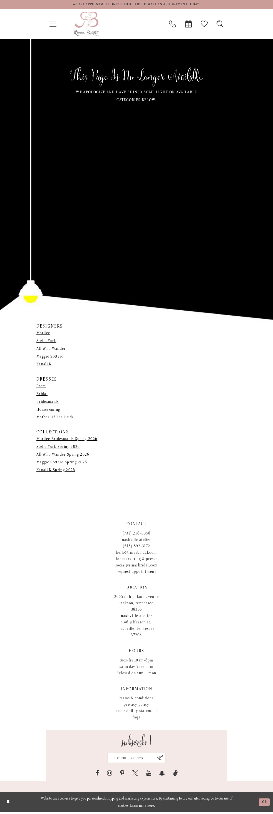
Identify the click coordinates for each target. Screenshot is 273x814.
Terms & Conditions (137, 698)
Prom (41, 386)
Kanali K (44, 365)
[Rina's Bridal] (86, 25)
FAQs (136, 718)
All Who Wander (51, 349)
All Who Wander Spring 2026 (63, 455)
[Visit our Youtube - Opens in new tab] (148, 775)
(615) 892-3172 (136, 547)
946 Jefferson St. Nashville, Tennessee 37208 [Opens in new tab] (136, 629)
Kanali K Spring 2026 (55, 470)
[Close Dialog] (8, 804)
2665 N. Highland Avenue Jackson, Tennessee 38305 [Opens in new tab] (136, 604)
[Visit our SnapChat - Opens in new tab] (162, 775)
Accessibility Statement (136, 711)
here (150, 807)
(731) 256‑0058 (137, 534)
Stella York (46, 341)
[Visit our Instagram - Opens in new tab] (109, 775)
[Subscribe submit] (162, 759)
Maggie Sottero (50, 357)
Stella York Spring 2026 (58, 447)
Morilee (43, 334)
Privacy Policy (136, 705)
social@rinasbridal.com (136, 566)
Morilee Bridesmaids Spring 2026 (66, 439)
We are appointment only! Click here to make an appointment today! (136, 5)
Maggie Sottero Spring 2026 (61, 463)
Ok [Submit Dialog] (264, 803)
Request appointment (136, 572)
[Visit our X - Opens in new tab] (135, 775)
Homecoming (48, 410)
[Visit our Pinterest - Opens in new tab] (122, 775)
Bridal (42, 394)
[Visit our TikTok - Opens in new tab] (175, 775)
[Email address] (136, 759)
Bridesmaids (47, 402)
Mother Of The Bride (55, 418)
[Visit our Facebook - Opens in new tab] (97, 775)
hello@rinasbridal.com (136, 553)
